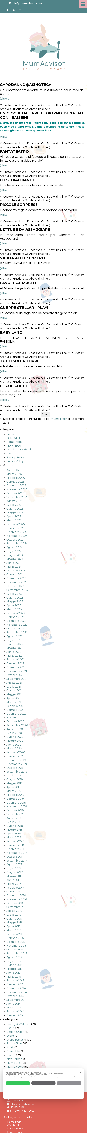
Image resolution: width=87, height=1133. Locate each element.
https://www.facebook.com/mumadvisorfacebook (7, 9)
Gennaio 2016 (15, 937)
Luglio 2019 (13, 775)
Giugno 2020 (14, 736)
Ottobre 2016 (14, 903)
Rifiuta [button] (43, 1083)
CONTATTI (13, 438)
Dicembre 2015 (16, 941)
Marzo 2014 (13, 1007)
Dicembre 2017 (16, 849)
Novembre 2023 (16, 582)
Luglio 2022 (14, 640)
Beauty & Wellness (18, 1024)
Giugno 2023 (14, 597)
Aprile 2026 (13, 470)
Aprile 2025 (13, 516)
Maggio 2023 (14, 601)
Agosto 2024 (14, 547)
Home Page (14, 441)
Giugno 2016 (14, 918)
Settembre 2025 (17, 497)
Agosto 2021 (14, 682)
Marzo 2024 (14, 566)
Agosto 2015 (14, 957)
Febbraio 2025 (15, 524)
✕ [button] (80, 1073)
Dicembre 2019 (16, 760)
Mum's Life (13, 1062)
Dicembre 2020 (16, 713)
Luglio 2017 (13, 868)
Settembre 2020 (17, 725)
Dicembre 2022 (16, 620)
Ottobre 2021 (15, 675)
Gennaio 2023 (15, 617)
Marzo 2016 (13, 930)
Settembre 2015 (16, 953)
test (8, 453)
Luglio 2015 (13, 961)
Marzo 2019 (13, 791)
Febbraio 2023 (15, 613)
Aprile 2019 (13, 787)
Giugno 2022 (14, 644)
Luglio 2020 (14, 733)
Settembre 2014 (16, 999)
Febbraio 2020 (15, 752)
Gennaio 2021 (15, 709)
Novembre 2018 (16, 806)
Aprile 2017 (13, 879)
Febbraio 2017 (15, 887)
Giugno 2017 (14, 872)
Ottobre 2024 (15, 539)
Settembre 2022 (17, 632)
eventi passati (15, 1039)
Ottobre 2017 (15, 856)
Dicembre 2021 (16, 667)
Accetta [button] (18, 1083)
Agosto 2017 (14, 864)
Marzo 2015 (13, 976)
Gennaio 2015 (15, 984)
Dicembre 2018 (16, 802)
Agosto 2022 (14, 636)
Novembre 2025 (16, 489)
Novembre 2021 (16, 671)
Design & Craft (15, 1031)
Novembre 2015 (16, 945)
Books (10, 1028)
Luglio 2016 (13, 914)
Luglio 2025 (14, 504)
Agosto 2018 (14, 818)
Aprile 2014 (13, 1003)
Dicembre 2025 (16, 485)
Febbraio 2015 (15, 980)
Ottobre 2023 (15, 586)
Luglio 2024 (14, 551)
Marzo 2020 (14, 748)
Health (10, 1055)
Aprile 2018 (13, 833)
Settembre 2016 (16, 907)
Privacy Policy (15, 457)
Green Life (13, 1051)
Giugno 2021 (14, 690)
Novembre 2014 (16, 992)
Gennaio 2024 (15, 574)
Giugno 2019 (14, 779)
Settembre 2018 (16, 814)
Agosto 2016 (14, 910)
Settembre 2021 (16, 678)
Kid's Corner (14, 1058)
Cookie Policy (14, 461)
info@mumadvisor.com (25, 3)
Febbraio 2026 (15, 477)
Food (9, 1047)
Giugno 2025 (14, 508)
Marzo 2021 (13, 702)
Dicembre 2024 (16, 531)
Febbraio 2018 (15, 841)
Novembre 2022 (16, 624)
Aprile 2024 (13, 562)
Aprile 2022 (13, 651)
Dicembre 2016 (16, 895)
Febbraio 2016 (15, 934)
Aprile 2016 (13, 926)
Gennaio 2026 (15, 481)
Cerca (10, 434)
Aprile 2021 (13, 698)
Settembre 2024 (17, 543)
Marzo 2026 (14, 473)
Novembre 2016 (16, 899)
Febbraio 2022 (15, 659)
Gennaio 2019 (15, 798)
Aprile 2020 (13, 744)
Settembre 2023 (17, 589)
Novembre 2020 (17, 717)
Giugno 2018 (14, 825)
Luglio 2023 (14, 593)
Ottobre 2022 (15, 628)
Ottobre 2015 (14, 949)
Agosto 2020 (14, 729)
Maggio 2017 (14, 876)
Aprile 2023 (13, 605)
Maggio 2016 (14, 922)
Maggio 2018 (14, 829)
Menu (83, 4)
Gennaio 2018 (15, 845)
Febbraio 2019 (15, 794)
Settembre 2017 (16, 860)
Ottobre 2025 (15, 493)
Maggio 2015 (14, 968)
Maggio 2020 (14, 740)
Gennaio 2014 (15, 1015)
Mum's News (14, 1066)
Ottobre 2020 (15, 721)
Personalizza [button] (69, 1083)
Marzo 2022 (14, 655)
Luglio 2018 (13, 821)
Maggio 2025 (14, 512)
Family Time (14, 1043)
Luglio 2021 (13, 686)
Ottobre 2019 (15, 767)
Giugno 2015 (14, 965)
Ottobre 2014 (15, 995)
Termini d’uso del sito (19, 449)
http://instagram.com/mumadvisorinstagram (13, 9)
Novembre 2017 (16, 852)
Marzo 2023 (14, 609)
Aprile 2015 (13, 972)
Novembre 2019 (16, 763)
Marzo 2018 (13, 837)
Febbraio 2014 (15, 1011)
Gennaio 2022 (15, 663)
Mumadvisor (59, 418)
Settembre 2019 (16, 771)
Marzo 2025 (14, 520)
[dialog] (43, 1083)
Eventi (10, 1035)
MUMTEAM (13, 445)
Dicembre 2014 (16, 988)
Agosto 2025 (14, 501)
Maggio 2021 (14, 694)
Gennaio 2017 (15, 891)
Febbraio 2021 (15, 705)
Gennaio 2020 (15, 756)
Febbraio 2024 (15, 570)
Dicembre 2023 (16, 578)
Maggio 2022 (14, 647)
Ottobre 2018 (15, 810)
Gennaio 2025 (15, 528)
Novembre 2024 (16, 535)
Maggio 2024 (14, 559)
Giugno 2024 (14, 555)
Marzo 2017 (13, 883)
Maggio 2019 (14, 783)
